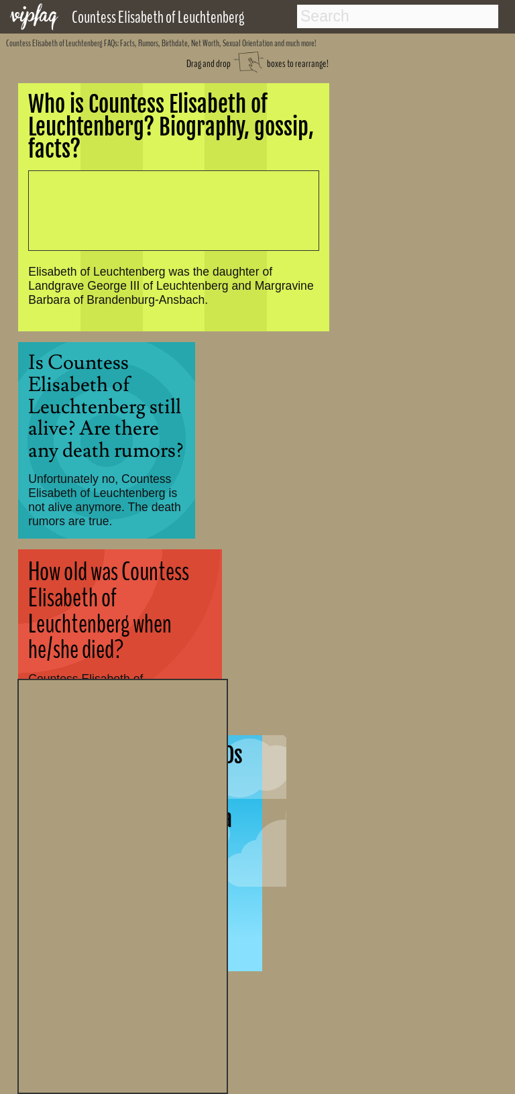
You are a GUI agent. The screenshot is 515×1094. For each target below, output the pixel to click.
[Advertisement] (122, 884)
